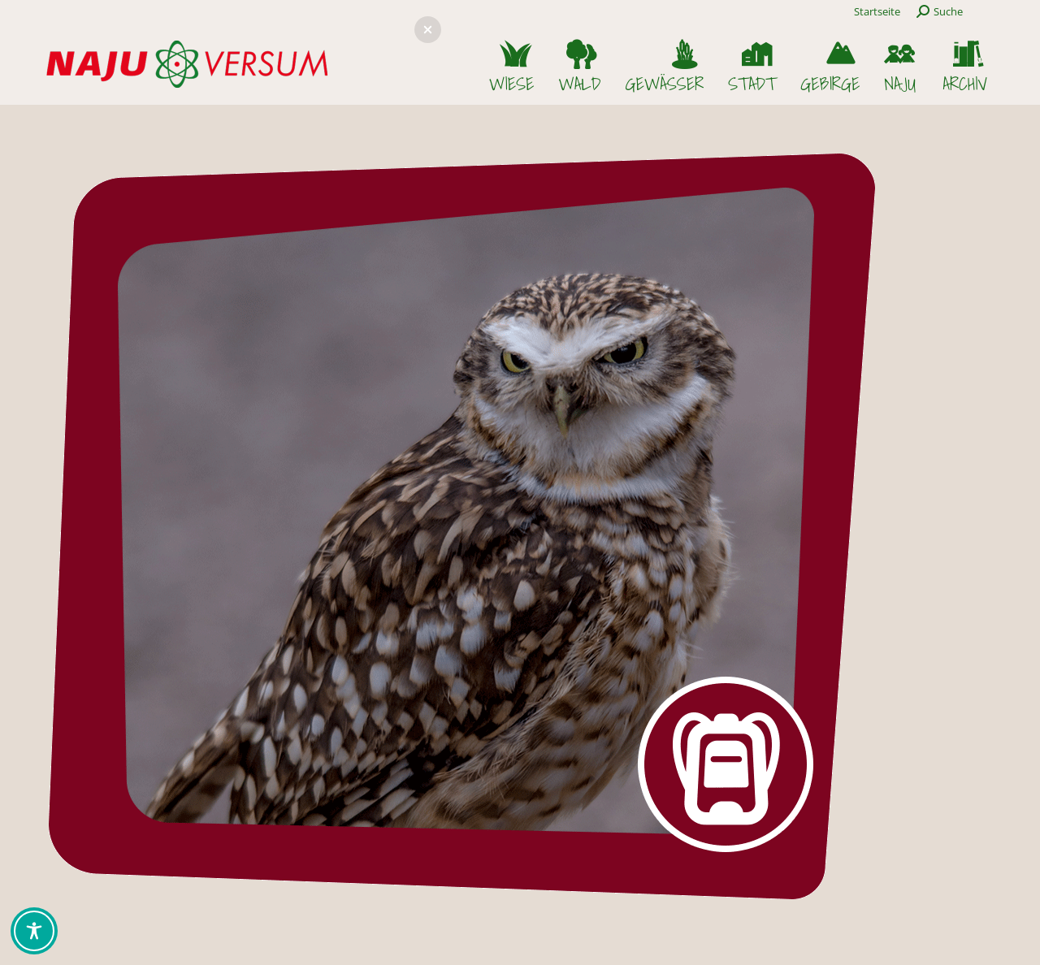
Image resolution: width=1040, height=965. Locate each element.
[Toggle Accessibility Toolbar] (34, 931)
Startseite (877, 11)
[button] (427, 29)
